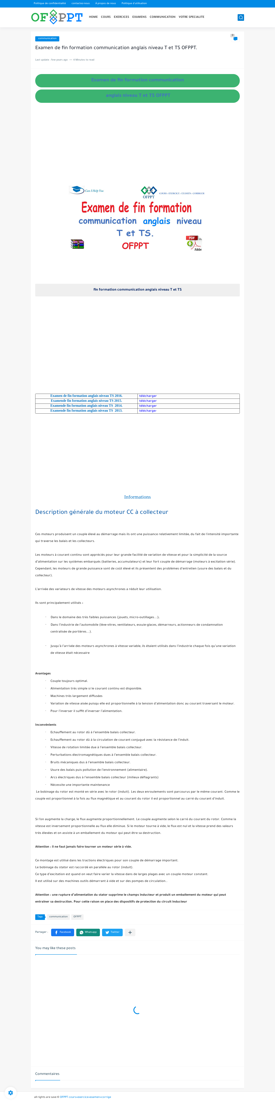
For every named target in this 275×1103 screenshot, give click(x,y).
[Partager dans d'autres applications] (130, 932)
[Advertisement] (137, 149)
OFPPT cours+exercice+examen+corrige (85, 1097)
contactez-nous (81, 3)
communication (47, 38)
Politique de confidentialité (50, 3)
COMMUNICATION (163, 17)
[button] (62, 932)
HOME (93, 17)
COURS (106, 17)
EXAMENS (139, 17)
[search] (241, 17)
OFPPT (77, 917)
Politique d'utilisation (134, 3)
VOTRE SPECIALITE (191, 17)
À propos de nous (105, 3)
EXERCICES (121, 17)
